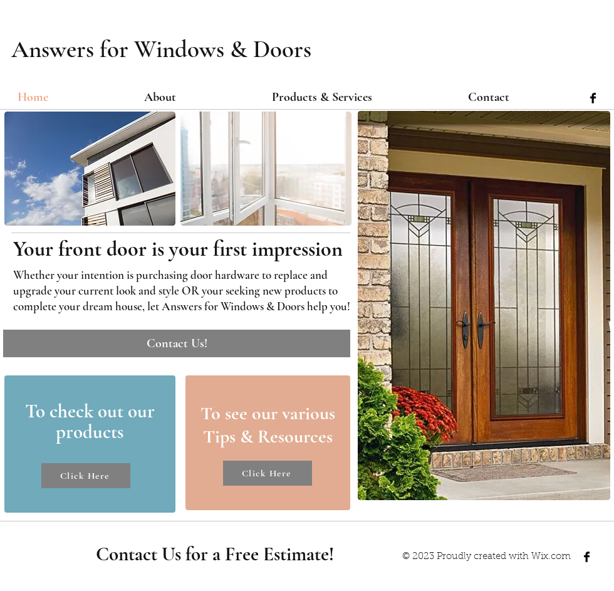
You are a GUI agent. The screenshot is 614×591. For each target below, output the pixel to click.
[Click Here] (85, 475)
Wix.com (551, 557)
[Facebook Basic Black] (593, 98)
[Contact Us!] (176, 343)
